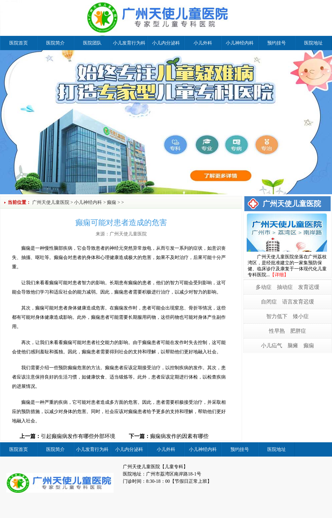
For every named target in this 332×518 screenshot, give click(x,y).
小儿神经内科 (240, 43)
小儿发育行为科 (129, 43)
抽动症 (285, 287)
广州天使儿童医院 (50, 202)
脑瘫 (293, 345)
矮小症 (301, 316)
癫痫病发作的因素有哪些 (179, 436)
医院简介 (55, 43)
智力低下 (277, 316)
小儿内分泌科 (166, 43)
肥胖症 (298, 331)
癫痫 (111, 202)
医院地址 (313, 43)
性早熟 (277, 331)
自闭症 (269, 301)
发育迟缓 (308, 287)
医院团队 (92, 43)
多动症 (264, 287)
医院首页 (18, 43)
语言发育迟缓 (298, 301)
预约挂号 (276, 43)
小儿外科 (203, 43)
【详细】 (279, 274)
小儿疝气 (271, 345)
